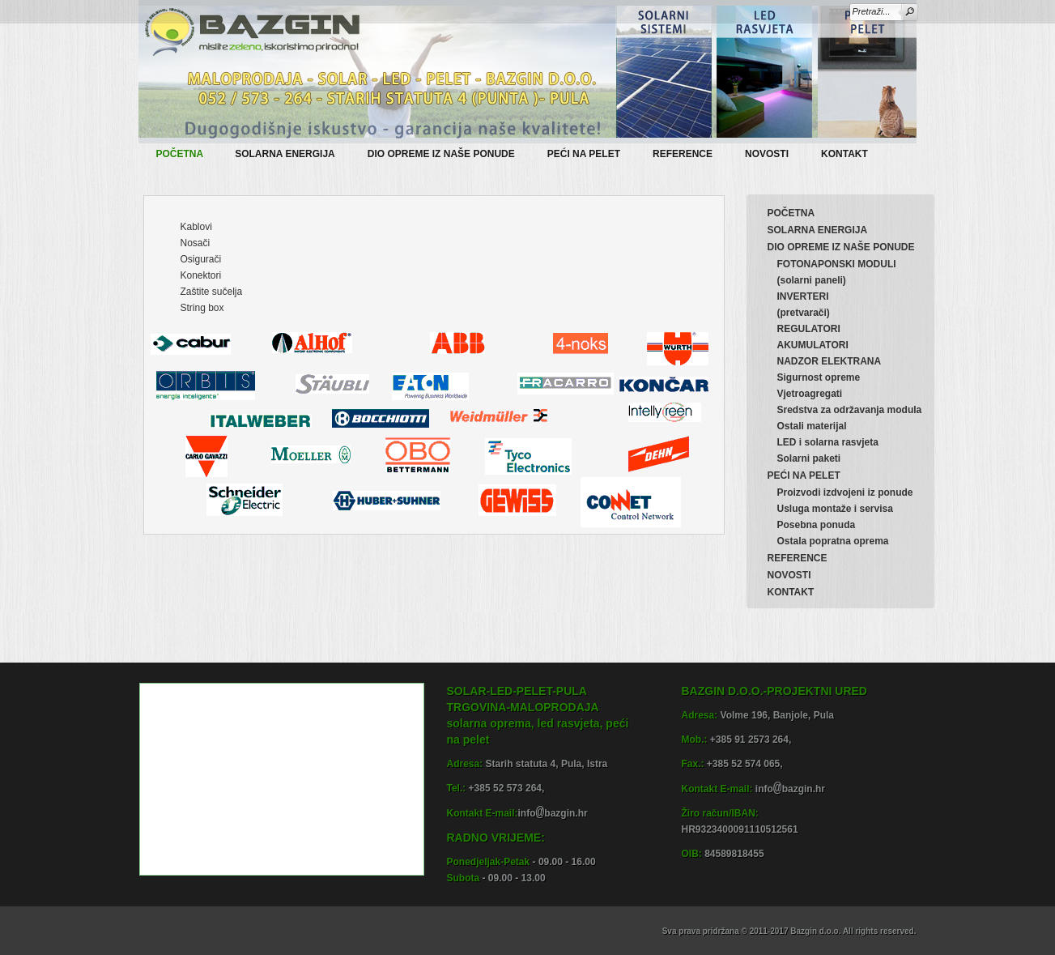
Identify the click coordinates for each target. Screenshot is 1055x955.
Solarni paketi (809, 458)
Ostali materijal (812, 426)
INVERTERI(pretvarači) (803, 304)
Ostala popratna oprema (833, 541)
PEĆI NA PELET (591, 152)
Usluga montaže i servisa (835, 508)
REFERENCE (683, 154)
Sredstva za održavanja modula (849, 410)
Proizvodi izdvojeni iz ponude (845, 492)
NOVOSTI (767, 154)
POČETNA (180, 154)
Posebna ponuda (816, 525)
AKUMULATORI (813, 345)
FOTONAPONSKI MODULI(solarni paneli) (836, 272)
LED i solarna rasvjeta (827, 442)
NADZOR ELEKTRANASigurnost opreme (829, 369)
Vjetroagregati (810, 393)
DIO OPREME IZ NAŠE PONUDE (449, 152)
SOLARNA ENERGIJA (293, 152)
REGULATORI (808, 329)
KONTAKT (844, 154)
